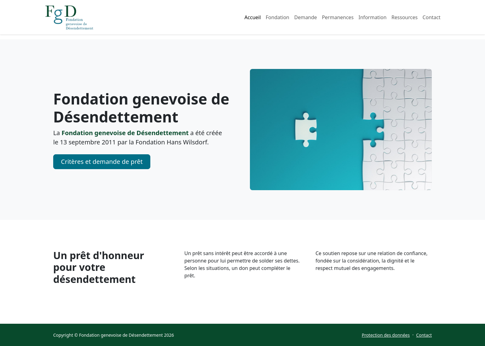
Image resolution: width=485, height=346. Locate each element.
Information (372, 17)
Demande (305, 17)
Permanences (338, 17)
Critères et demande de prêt (102, 161)
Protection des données (386, 335)
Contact (431, 17)
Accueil (252, 17)
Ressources (405, 17)
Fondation (277, 17)
